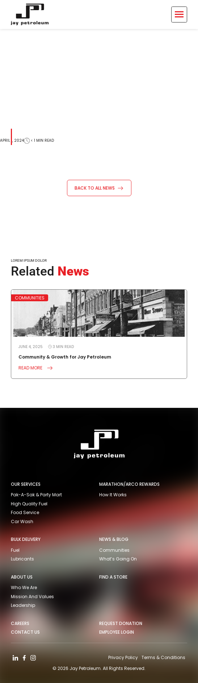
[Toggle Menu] (179, 14)
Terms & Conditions (163, 657)
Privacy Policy (123, 657)
